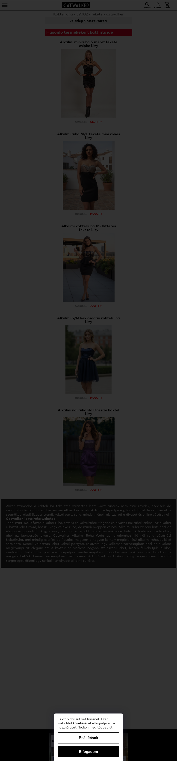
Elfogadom (88, 752)
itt (110, 727)
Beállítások (88, 738)
